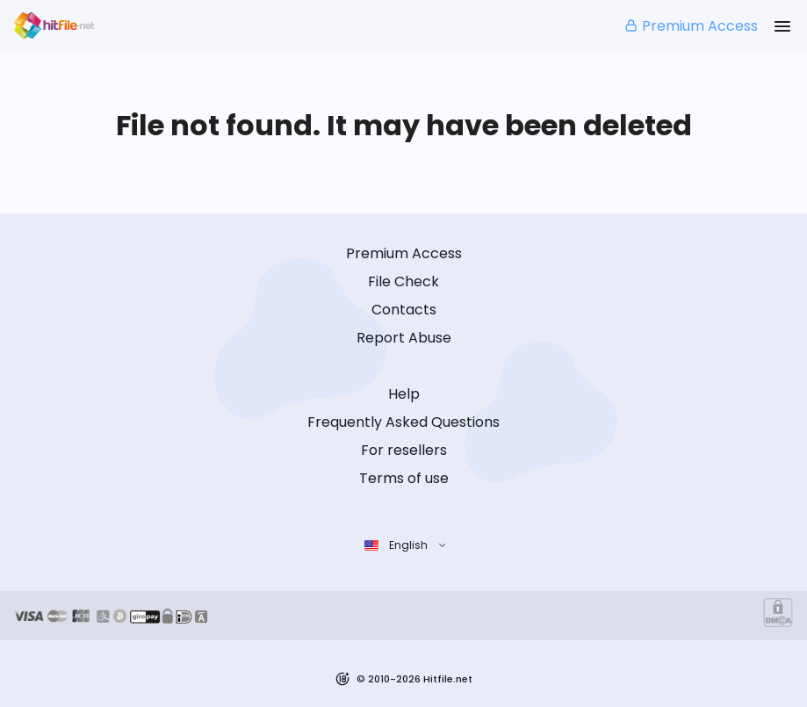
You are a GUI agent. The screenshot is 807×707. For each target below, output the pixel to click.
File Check (403, 281)
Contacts (403, 309)
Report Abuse (404, 338)
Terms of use (404, 478)
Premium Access (690, 26)
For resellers (404, 450)
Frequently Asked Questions (403, 422)
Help (404, 394)
